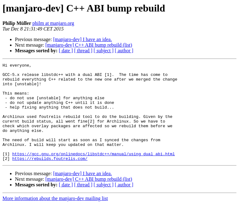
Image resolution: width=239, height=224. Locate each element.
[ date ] (66, 50)
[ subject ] (104, 50)
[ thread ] (83, 50)
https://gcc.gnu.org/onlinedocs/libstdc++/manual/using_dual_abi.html (93, 172)
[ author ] (124, 50)
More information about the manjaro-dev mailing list (55, 218)
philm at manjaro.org (53, 23)
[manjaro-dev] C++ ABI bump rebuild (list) (88, 45)
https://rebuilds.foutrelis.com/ (49, 178)
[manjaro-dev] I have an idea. (82, 39)
